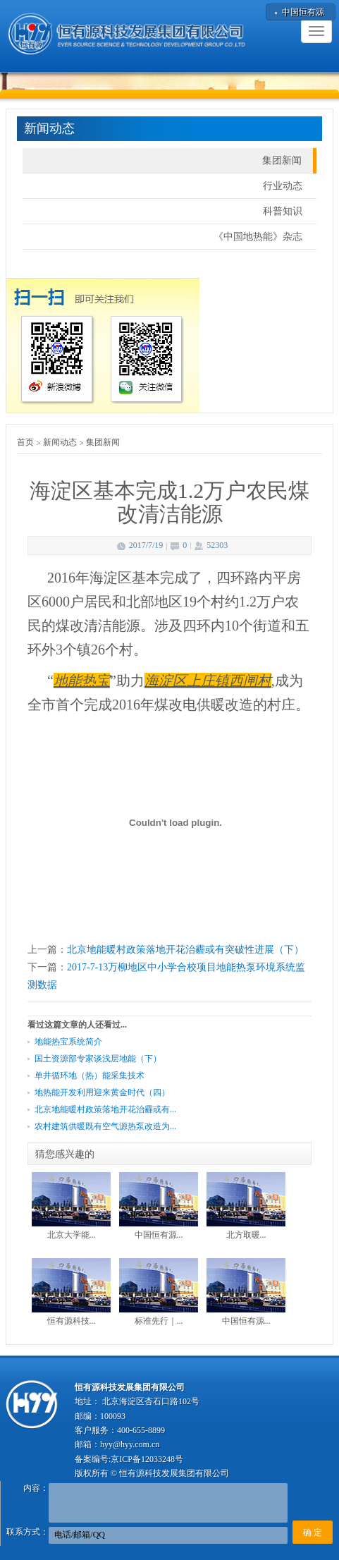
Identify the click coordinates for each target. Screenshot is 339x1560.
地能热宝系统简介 (68, 1042)
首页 (25, 442)
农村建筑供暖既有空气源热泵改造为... (105, 1126)
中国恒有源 (303, 12)
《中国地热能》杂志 (258, 236)
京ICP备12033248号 (147, 1459)
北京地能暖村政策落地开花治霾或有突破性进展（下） (185, 949)
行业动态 (282, 186)
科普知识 (282, 211)
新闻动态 (60, 442)
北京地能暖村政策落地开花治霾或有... (105, 1109)
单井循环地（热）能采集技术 (89, 1075)
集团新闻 (282, 160)
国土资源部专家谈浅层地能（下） (98, 1059)
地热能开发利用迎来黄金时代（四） (102, 1092)
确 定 (312, 1532)
